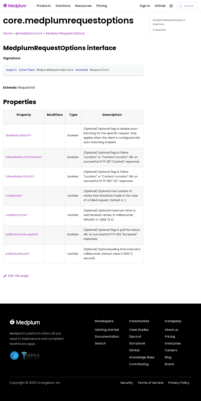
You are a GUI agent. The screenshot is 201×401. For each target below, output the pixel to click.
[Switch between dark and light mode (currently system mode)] (171, 6)
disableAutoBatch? (18, 135)
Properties (159, 29)
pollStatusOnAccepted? (22, 234)
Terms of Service (151, 382)
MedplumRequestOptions (65, 33)
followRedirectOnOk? (20, 176)
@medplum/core (29, 33)
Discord (135, 336)
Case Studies (139, 329)
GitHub (160, 6)
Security (126, 382)
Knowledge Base (141, 357)
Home (7, 33)
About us (171, 329)
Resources (83, 6)
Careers (171, 350)
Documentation (107, 336)
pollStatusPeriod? (17, 254)
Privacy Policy (178, 382)
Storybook (137, 343)
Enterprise (173, 343)
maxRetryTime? (16, 215)
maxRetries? (14, 196)
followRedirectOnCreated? (24, 157)
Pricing (101, 6)
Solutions (63, 6)
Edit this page (16, 275)
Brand (169, 364)
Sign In (145, 6)
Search (100, 343)
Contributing (139, 364)
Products (44, 6)
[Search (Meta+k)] (187, 6)
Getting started (107, 329)
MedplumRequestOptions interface (169, 22)
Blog (168, 357)
